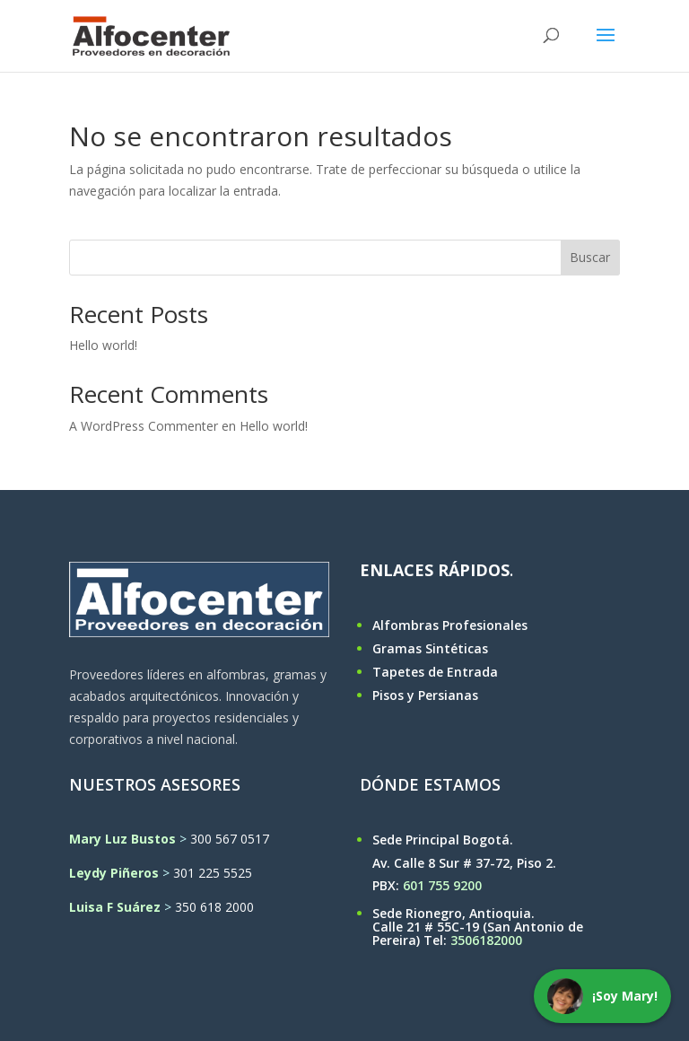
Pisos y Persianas (425, 695)
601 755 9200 (442, 885)
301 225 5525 (212, 872)
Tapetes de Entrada (435, 671)
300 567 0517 (229, 838)
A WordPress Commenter (143, 425)
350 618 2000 (214, 906)
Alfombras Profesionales (450, 625)
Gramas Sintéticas (430, 648)
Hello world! (103, 345)
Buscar (590, 257)
